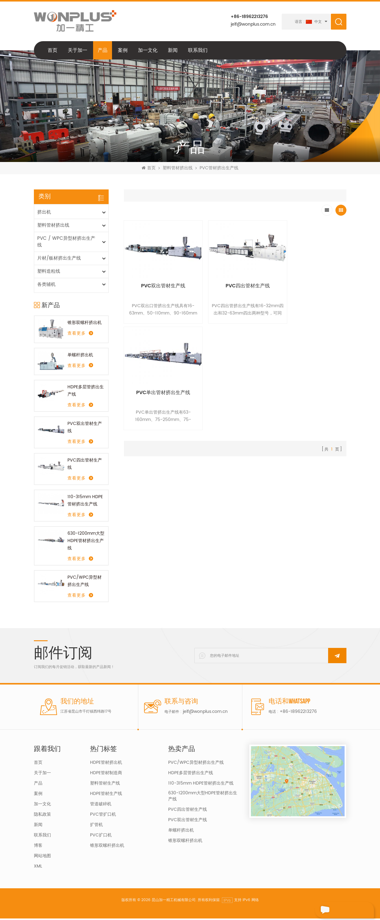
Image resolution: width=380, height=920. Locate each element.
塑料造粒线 (48, 273)
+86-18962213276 (249, 16)
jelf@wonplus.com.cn (252, 24)
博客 (38, 847)
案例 (123, 52)
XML (38, 868)
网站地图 (42, 857)
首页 (52, 52)
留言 (326, 910)
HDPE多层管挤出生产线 (85, 392)
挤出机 (44, 213)
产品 (102, 52)
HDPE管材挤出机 (106, 764)
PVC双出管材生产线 (84, 429)
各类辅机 (46, 286)
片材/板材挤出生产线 (59, 260)
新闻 (173, 52)
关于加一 (77, 52)
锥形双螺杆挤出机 (84, 324)
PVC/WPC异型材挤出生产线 (84, 582)
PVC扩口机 (101, 837)
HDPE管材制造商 (106, 774)
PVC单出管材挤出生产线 (311, 281)
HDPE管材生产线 (106, 795)
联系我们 (198, 52)
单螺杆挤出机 (80, 356)
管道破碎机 (100, 806)
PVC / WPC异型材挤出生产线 (66, 243)
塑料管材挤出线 (178, 170)
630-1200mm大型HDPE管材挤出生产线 (85, 542)
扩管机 (96, 826)
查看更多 (76, 335)
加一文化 (147, 52)
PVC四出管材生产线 (84, 465)
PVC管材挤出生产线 (219, 170)
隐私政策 (42, 816)
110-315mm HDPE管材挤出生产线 (85, 502)
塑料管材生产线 (105, 785)
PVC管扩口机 (103, 816)
